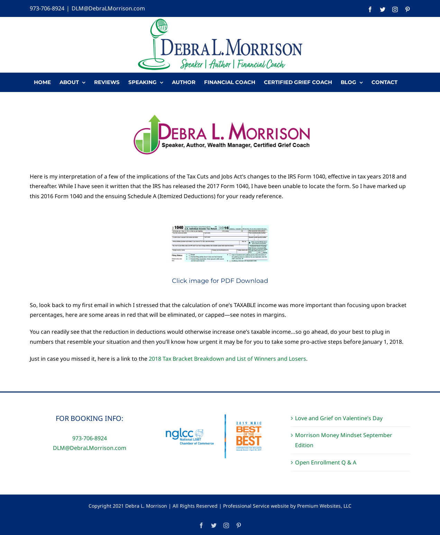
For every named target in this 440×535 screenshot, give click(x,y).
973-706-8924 (47, 8)
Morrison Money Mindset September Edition (343, 440)
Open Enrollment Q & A (325, 462)
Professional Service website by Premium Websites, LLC (287, 505)
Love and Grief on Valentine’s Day (339, 418)
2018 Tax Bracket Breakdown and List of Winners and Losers (227, 358)
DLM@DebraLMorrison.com (108, 8)
